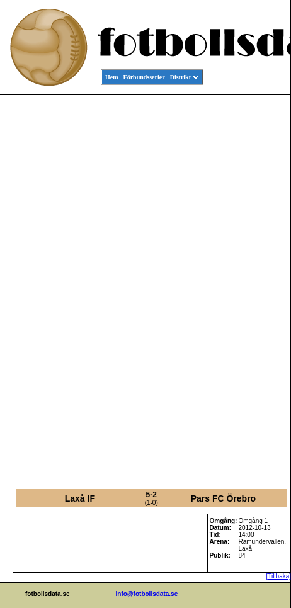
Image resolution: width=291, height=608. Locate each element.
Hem (111, 77)
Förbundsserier (144, 77)
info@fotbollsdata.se (147, 593)
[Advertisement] (233, 287)
